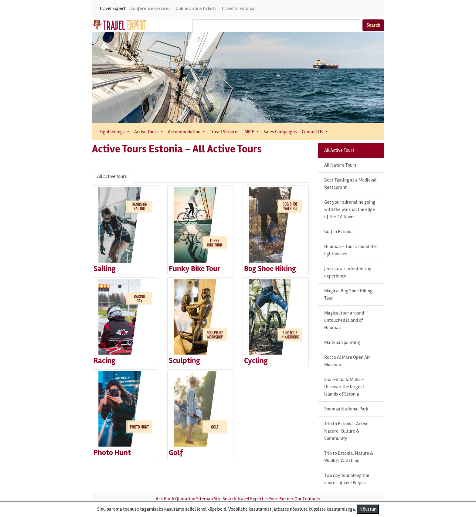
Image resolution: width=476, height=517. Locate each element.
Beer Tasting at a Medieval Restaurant (350, 183)
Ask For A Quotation (175, 499)
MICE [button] (249, 132)
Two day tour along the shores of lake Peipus (346, 479)
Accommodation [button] (184, 132)
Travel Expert (112, 8)
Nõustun (367, 509)
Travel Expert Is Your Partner (265, 499)
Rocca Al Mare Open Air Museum (347, 361)
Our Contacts (307, 499)
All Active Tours (339, 150)
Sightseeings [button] (112, 132)
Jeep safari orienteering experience (347, 272)
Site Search (225, 499)
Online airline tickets (195, 8)
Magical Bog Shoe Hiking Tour (348, 294)
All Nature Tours (340, 165)
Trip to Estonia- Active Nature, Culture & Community (346, 431)
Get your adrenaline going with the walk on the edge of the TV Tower (349, 209)
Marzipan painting (342, 342)
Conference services (151, 8)
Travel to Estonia (237, 8)
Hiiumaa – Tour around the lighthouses (350, 250)
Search (373, 25)
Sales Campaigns (280, 132)
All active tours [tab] (112, 176)
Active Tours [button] (146, 132)
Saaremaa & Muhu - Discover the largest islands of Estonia (344, 386)
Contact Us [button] (313, 132)
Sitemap (204, 499)
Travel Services (225, 132)
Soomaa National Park (346, 409)
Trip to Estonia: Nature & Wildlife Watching (348, 457)
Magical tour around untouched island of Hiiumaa (344, 320)
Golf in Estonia (338, 232)
